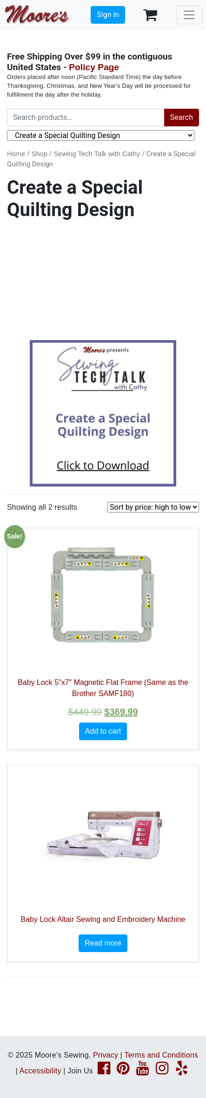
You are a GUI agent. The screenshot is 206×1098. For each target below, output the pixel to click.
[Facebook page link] (104, 1071)
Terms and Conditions (161, 1055)
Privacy (105, 1055)
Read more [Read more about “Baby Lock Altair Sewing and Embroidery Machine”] (103, 943)
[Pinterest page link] (123, 1071)
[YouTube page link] (142, 1071)
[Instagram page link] (162, 1071)
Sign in (108, 14)
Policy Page (94, 67)
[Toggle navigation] (189, 15)
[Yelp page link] (181, 1071)
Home (16, 154)
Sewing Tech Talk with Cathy (96, 154)
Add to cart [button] (103, 731)
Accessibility (40, 1071)
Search (181, 117)
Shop (39, 154)
